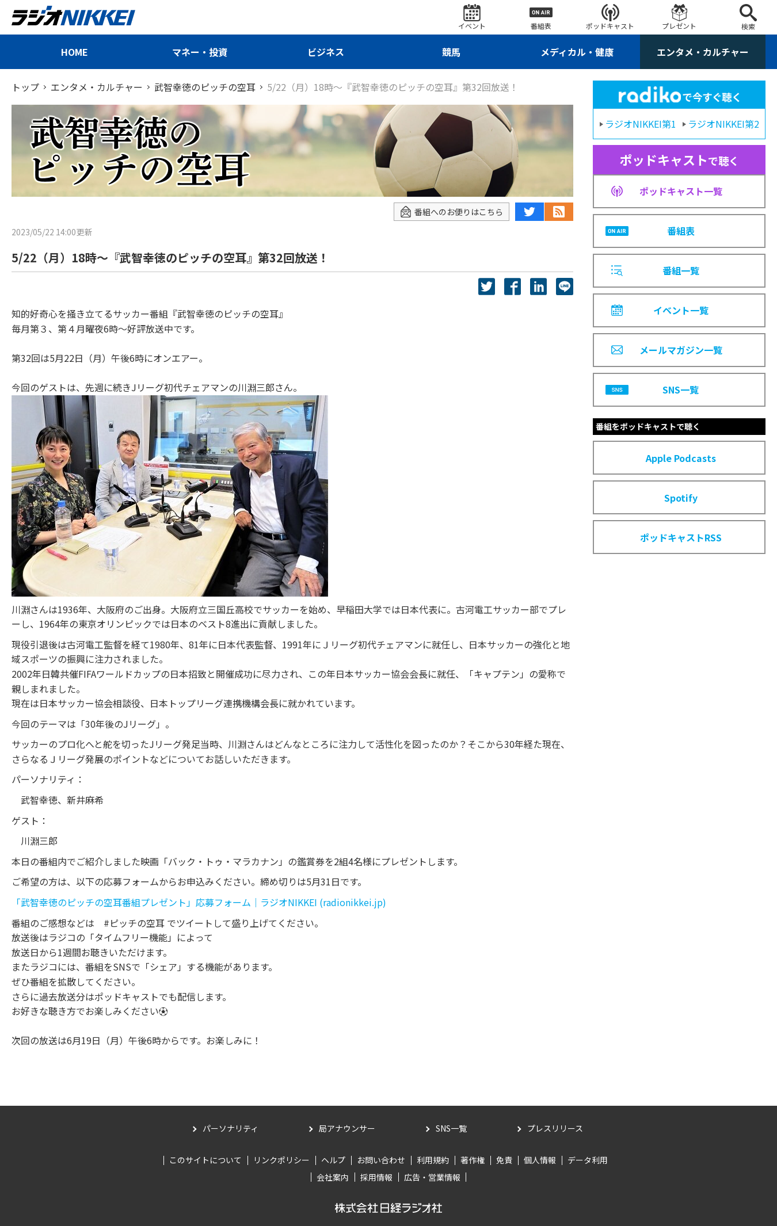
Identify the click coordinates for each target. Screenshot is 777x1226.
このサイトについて (205, 1160)
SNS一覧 (451, 1128)
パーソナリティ (230, 1128)
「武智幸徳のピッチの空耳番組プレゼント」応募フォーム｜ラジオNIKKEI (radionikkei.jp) (199, 902)
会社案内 (333, 1177)
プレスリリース (555, 1128)
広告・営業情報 (432, 1177)
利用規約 (433, 1160)
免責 (504, 1160)
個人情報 (540, 1160)
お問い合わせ (381, 1160)
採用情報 (376, 1177)
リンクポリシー (281, 1160)
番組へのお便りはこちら (451, 212)
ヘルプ (333, 1160)
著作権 (472, 1160)
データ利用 (587, 1160)
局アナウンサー (347, 1128)
